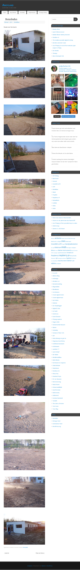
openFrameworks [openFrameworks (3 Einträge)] (62, 252)
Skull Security (56, 392)
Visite (54, 208)
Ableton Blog (56, 276)
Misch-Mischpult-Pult (58, 56)
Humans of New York (58, 333)
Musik (54, 192)
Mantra (43, 566)
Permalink (25, 547)
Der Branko (56, 50)
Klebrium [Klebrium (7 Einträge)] (58, 247)
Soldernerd (56, 395)
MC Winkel (55, 354)
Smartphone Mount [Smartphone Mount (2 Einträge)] (62, 258)
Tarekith (55, 401)
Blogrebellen (56, 286)
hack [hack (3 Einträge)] (63, 244)
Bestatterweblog (57, 284)
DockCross (55, 314)
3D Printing (56, 176)
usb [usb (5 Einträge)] (73, 261)
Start (4, 12)
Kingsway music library (59, 341)
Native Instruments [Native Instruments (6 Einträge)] (64, 250)
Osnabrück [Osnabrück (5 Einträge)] (70, 252)
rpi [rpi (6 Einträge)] (57, 258)
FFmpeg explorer (57, 319)
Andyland (7, 5)
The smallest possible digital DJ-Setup (63, 40)
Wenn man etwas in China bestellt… (62, 217)
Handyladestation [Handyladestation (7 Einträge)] (71, 244)
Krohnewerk (56, 346)
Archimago (55, 278)
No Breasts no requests (59, 362)
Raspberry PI (56, 197)
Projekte (55, 195)
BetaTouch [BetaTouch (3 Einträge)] (53, 241)
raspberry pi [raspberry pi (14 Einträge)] (64, 255)
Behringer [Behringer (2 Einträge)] (73, 238)
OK (75, 19)
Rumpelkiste (56, 200)
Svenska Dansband (58, 398)
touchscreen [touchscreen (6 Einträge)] (62, 261)
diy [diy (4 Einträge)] (59, 241)
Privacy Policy (43, 12)
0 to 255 (55, 273)
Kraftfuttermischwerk (58, 343)
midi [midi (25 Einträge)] (63, 247)
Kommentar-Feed (57, 423)
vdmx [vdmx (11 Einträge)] (53, 263)
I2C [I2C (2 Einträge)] (51, 247)
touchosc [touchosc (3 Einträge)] (55, 260)
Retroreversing (57, 382)
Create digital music (58, 297)
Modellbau (16, 22)
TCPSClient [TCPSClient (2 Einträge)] (74, 258)
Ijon (54, 335)
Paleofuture (56, 368)
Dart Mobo (55, 300)
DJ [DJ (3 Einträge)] (60, 241)
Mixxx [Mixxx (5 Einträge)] (53, 250)
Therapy (55, 53)
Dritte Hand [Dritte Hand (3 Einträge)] (68, 241)
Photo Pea (55, 373)
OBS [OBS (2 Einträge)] (52, 252)
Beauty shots (56, 29)
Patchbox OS (56, 371)
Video (54, 205)
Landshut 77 (56, 349)
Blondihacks (56, 289)
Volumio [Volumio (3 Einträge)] (59, 263)
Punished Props (57, 376)
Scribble (55, 203)
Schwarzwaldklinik (57, 387)
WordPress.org (57, 426)
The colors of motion (58, 403)
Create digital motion (58, 295)
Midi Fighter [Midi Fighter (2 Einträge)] (68, 247)
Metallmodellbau (57, 357)
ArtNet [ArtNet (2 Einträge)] (63, 238)
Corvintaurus (56, 292)
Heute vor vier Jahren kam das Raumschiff (64, 220)
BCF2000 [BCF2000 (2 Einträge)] (69, 238)
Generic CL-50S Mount (59, 228)
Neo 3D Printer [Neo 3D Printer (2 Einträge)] (74, 250)
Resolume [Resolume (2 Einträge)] (53, 258)
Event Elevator (57, 316)
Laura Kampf (56, 352)
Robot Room (56, 384)
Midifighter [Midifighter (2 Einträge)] (74, 247)
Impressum (32, 12)
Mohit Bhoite (56, 360)
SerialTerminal (56, 390)
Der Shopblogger (57, 305)
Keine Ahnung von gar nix (59, 338)
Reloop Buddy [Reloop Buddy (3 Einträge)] (73, 255)
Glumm (54, 327)
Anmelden (55, 418)
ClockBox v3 (56, 37)
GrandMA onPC (57, 184)
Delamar (55, 303)
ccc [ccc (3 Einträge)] (57, 241)
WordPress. (50, 566)
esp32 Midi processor (58, 32)
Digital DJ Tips (56, 308)
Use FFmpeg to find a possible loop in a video (65, 223)
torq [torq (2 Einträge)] (52, 260)
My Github (13, 12)
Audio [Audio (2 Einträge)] (66, 238)
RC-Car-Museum (57, 379)
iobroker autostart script (59, 43)
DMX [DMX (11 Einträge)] (63, 241)
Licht (54, 186)
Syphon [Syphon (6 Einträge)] (68, 258)
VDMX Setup (56, 226)
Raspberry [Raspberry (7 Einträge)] (54, 255)
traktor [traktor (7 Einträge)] (69, 261)
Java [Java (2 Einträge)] (53, 247)
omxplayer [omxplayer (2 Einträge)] (55, 252)
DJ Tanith (55, 311)
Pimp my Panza (40, 553)
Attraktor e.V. (56, 281)
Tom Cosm (55, 406)
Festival (55, 181)
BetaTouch (55, 178)
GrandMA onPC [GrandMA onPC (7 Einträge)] (56, 244)
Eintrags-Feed (56, 421)
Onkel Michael (56, 365)
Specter (6, 553)
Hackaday (55, 330)
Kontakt (22, 12)
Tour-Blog (55, 409)
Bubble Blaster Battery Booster (61, 34)
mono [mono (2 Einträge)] (56, 250)
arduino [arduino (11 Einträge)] (58, 238)
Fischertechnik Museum (59, 324)
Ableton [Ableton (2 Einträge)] (52, 238)
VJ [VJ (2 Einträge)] (56, 263)
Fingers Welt (56, 322)
